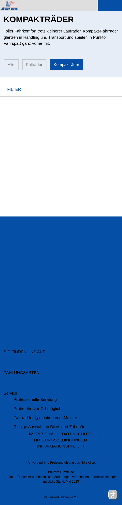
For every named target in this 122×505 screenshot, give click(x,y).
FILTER (10, 89)
